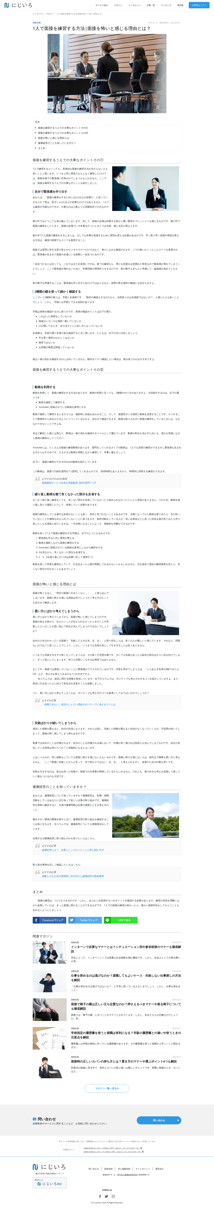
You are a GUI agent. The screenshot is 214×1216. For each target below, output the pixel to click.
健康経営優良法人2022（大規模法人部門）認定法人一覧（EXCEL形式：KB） (113, 1148)
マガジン (118, 5)
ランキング (166, 5)
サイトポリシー (143, 1168)
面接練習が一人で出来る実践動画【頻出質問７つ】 (69, 482)
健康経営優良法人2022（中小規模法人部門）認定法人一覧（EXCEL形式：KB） (113, 1152)
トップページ (38, 13)
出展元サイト (69, 1149)
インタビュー (134, 5)
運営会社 (159, 1168)
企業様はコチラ (199, 5)
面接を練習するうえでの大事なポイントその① (63, 127)
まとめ (41, 148)
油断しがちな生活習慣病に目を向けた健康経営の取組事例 (73, 876)
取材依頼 (108, 1168)
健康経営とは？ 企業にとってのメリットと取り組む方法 (73, 850)
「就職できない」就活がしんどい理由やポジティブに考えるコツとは (78, 704)
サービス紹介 (102, 5)
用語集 (180, 5)
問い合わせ (166, 1120)
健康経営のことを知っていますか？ (57, 143)
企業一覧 (151, 5)
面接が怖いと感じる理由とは (53, 138)
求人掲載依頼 (124, 1168)
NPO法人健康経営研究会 (127, 1174)
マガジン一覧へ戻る (107, 1088)
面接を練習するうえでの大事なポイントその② (63, 132)
